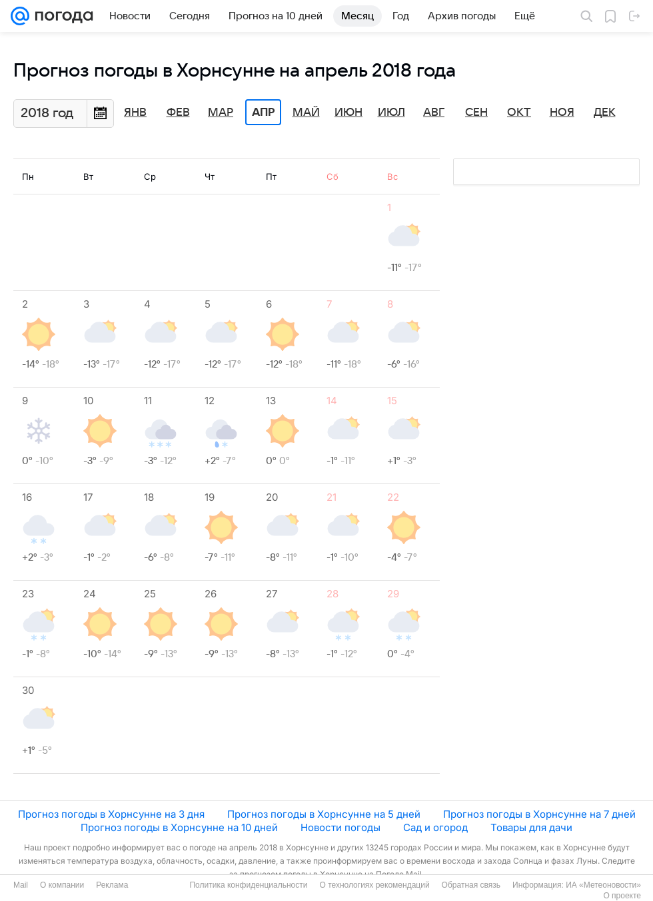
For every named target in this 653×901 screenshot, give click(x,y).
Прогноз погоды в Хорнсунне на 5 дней (323, 814)
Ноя (562, 113)
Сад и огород (435, 827)
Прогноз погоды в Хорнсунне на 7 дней (539, 814)
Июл (391, 113)
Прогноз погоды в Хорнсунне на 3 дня (111, 814)
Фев (178, 113)
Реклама (112, 885)
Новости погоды (340, 827)
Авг (433, 113)
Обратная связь (471, 885)
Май (306, 113)
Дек (605, 113)
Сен (476, 113)
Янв (135, 113)
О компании (62, 885)
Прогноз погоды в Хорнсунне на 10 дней (179, 827)
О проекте (622, 895)
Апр (263, 113)
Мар (220, 113)
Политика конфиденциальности (248, 885)
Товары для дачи (531, 827)
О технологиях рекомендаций (374, 885)
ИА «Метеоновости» (603, 885)
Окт (519, 113)
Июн (348, 113)
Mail (20, 885)
